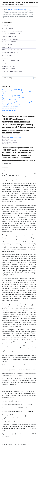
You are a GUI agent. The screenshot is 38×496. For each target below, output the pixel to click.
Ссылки (5, 58)
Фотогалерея (7, 55)
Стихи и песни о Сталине (12, 71)
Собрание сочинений (10, 61)
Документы (6, 47)
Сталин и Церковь (9, 42)
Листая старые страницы (12, 50)
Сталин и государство (11, 34)
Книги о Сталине (8, 69)
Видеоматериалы (9, 66)
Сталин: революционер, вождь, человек (19, 2)
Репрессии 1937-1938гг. (9, 100)
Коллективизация (9, 36)
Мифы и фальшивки (10, 52)
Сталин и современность (12, 31)
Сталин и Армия (8, 44)
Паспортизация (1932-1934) (11, 96)
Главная (5, 25)
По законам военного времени (12, 106)
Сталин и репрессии (10, 39)
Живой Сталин (7, 28)
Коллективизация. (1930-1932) (12, 90)
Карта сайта (6, 63)
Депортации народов (9, 108)
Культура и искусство (9, 110)
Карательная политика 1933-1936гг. (13, 98)
